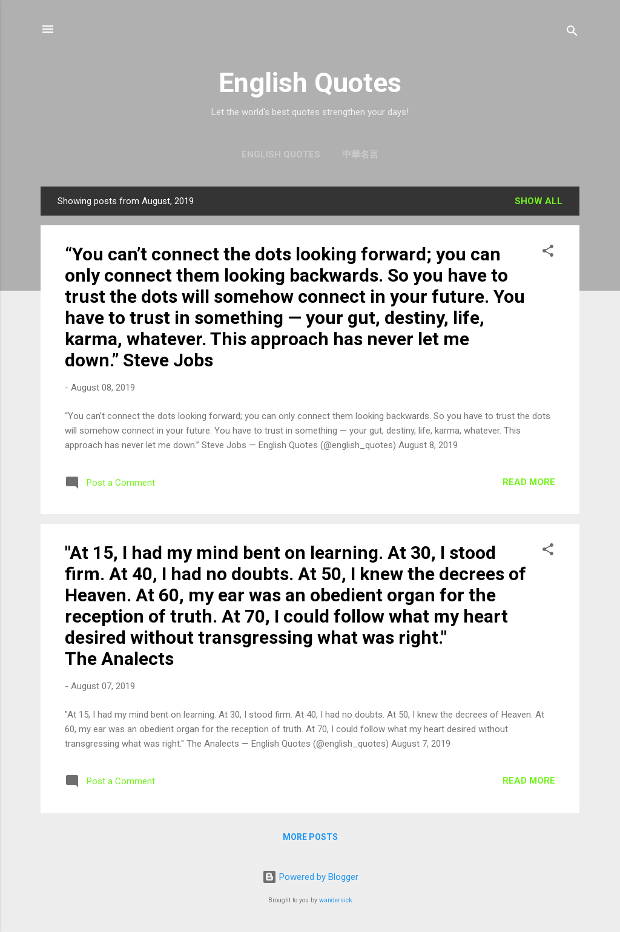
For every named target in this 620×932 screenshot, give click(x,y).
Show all (538, 201)
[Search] (572, 33)
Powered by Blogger (310, 876)
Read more (529, 482)
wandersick (335, 900)
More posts (310, 837)
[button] (548, 252)
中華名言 (360, 154)
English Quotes (310, 83)
